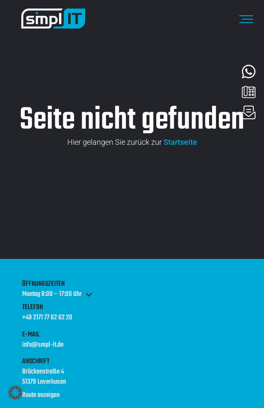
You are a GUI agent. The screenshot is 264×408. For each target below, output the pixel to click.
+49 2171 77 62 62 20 (47, 318)
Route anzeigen (41, 395)
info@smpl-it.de (42, 345)
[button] (15, 392)
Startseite (180, 142)
